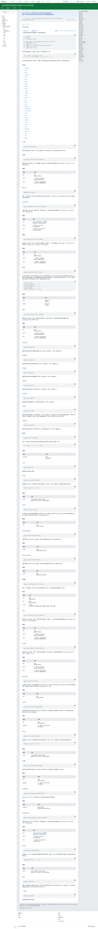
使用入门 (20, 1)
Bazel (23, 24)
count (26, 70)
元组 (41, 221)
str (39, 279)
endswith (27, 75)
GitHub (88, 1)
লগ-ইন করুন (94, 1)
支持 (59, 915)
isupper (26, 97)
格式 (26, 79)
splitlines (27, 128)
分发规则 (14, 7)
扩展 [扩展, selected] (38, 1)
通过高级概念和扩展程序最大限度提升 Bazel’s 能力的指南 (18, 5)
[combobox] (69, 1)
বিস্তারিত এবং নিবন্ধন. (50, 14)
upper (26, 137)
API (29, 24)
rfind (26, 115)
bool (25, 206)
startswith (27, 131)
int (24, 159)
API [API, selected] (20, 7)
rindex (26, 117)
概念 (2, 7)
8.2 (73, 30)
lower (26, 101)
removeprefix (28, 108)
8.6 (65, 30)
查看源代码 (34, 30)
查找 (26, 77)
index (26, 81)
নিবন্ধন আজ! (49, 12)
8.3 (71, 30)
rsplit (26, 122)
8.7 (63, 30)
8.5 (67, 30)
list (25, 706)
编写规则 (8, 7)
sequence (26, 192)
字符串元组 (40, 832)
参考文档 (33, 1)
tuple (25, 509)
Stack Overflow (61, 921)
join (25, 99)
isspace (26, 92)
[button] (8, 16)
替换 (26, 113)
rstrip (26, 124)
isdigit (26, 88)
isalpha (26, 86)
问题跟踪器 (60, 917)
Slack (59, 919)
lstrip (26, 104)
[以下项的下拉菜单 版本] (50, 1)
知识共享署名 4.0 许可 (39, 904)
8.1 (75, 30)
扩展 (27, 24)
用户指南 (26, 1)
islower (26, 90)
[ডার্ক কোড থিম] (75, 35)
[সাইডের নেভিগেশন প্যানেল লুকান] (15, 927)
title (25, 135)
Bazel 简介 (13, 1)
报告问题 (25, 30)
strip (26, 133)
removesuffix (27, 110)
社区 (43, 1)
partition (26, 106)
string (25, 146)
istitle (26, 95)
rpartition (27, 119)
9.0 (61, 30)
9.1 (59, 30)
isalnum (26, 84)
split (26, 126)
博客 (19, 915)
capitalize (27, 68)
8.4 (69, 30)
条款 (19, 926)
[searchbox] (8, 12)
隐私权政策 (23, 926)
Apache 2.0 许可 (58, 904)
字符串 (34, 221)
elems (26, 72)
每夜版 (56, 30)
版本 (48, 1)
